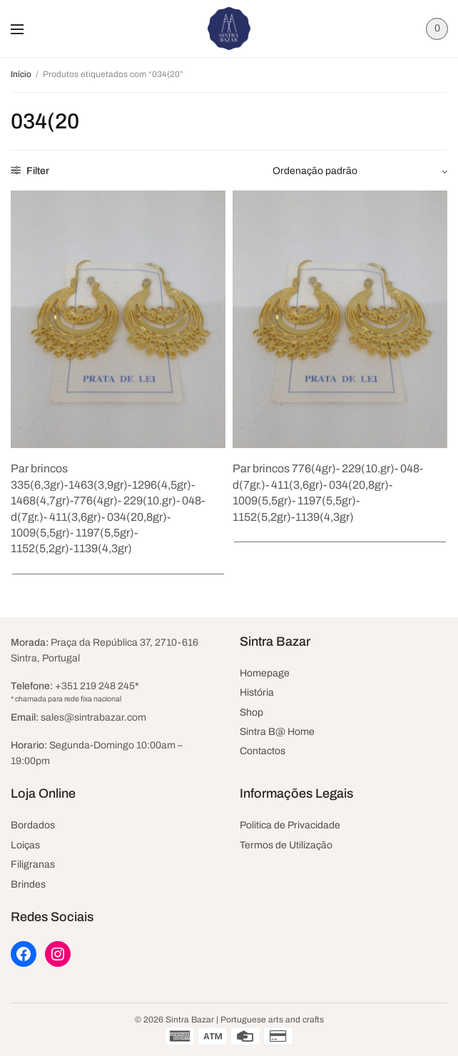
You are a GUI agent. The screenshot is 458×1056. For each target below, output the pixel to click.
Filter (30, 171)
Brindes (28, 884)
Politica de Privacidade (290, 825)
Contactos (262, 751)
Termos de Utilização (286, 845)
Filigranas (33, 864)
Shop (251, 712)
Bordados (33, 825)
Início (21, 74)
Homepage (265, 673)
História (257, 692)
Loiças (25, 845)
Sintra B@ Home (277, 731)
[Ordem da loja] (360, 171)
